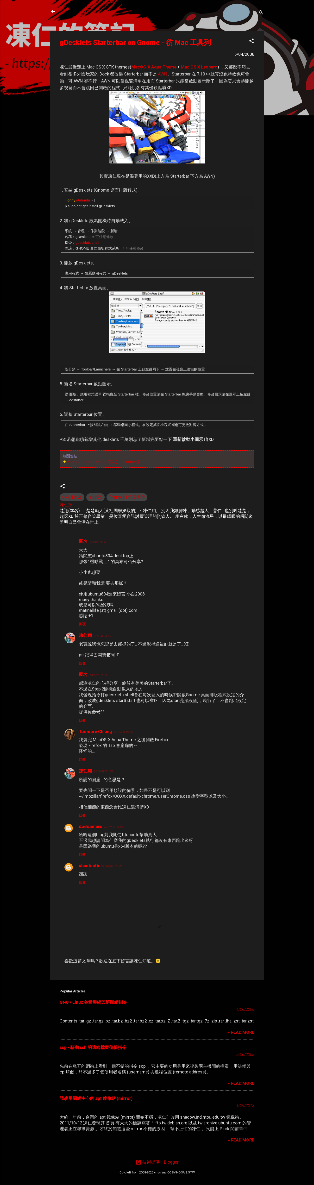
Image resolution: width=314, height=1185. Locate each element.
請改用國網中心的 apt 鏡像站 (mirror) (96, 1098)
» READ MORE (241, 1032)
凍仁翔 (85, 635)
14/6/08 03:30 (98, 675)
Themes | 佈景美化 (127, 497)
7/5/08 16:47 (98, 542)
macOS (95, 497)
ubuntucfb (89, 865)
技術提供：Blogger (157, 1162)
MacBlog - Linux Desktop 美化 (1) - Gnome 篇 (103, 462)
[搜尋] (261, 13)
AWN (162, 73)
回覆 (82, 624)
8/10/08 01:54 (113, 827)
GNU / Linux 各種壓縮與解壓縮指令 (93, 1002)
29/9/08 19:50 (123, 732)
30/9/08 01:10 (103, 771)
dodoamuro (90, 826)
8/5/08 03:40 (102, 636)
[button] (251, 41)
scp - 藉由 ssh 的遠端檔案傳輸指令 (93, 1047)
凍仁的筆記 (76, 11)
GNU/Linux (72, 497)
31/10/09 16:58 (111, 866)
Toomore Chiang (95, 731)
